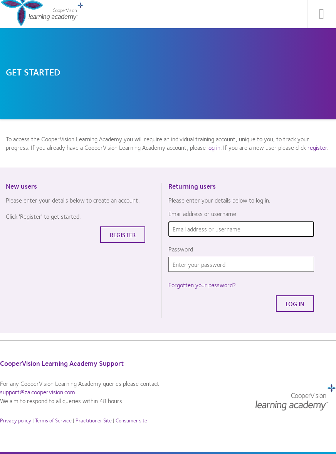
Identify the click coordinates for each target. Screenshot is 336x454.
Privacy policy (15, 420)
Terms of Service (53, 420)
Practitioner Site (94, 420)
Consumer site (131, 420)
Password (180, 249)
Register (123, 234)
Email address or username (202, 214)
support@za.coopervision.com (37, 392)
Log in (295, 303)
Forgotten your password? (202, 285)
